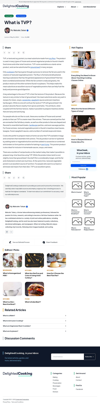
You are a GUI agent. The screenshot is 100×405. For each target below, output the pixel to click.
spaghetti (35, 100)
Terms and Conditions (17, 402)
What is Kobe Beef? (33, 302)
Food (27, 299)
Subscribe (83, 165)
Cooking (75, 72)
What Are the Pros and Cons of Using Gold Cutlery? (34, 275)
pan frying (45, 144)
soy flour (52, 58)
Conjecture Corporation (22, 399)
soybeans (10, 72)
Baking (74, 105)
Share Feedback (49, 242)
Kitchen (28, 270)
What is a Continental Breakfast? (75, 211)
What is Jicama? (76, 192)
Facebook (79, 389)
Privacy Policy (6, 402)
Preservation (57, 383)
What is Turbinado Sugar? (87, 194)
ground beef (35, 67)
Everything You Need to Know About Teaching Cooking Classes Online (83, 77)
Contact (79, 380)
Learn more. (78, 1)
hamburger (33, 125)
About (78, 377)
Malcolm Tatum (20, 30)
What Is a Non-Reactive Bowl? (9, 303)
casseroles (26, 100)
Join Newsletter (89, 7)
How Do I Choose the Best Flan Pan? (55, 274)
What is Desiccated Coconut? (88, 211)
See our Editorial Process (19, 242)
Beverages (7, 270)
